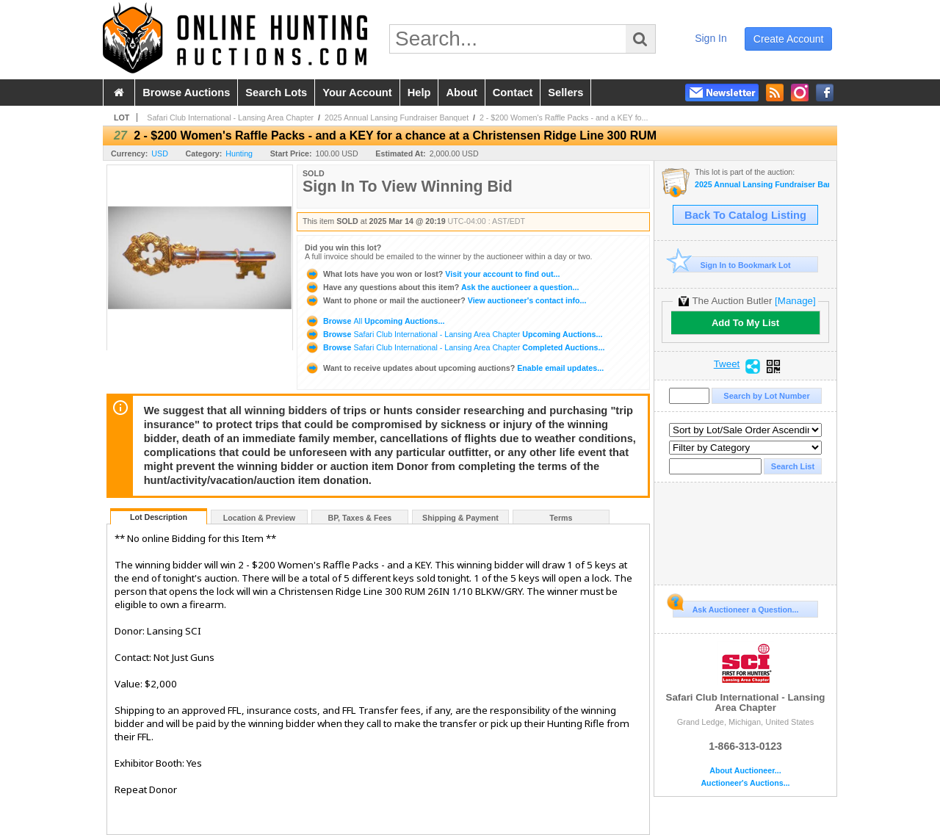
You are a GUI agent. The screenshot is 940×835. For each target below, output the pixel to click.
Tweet (727, 364)
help (419, 92)
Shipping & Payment (460, 517)
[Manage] (795, 300)
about (461, 92)
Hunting (239, 153)
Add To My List (745, 322)
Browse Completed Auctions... (454, 347)
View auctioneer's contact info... (445, 300)
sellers (565, 92)
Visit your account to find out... (432, 274)
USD (159, 153)
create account (788, 39)
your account (356, 92)
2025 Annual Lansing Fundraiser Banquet (397, 117)
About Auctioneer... (745, 771)
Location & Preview (259, 517)
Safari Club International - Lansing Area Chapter (230, 117)
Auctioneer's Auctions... (745, 783)
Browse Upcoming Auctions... (374, 321)
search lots (276, 92)
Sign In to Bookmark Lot (732, 264)
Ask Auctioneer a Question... (735, 607)
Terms (560, 517)
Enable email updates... (454, 368)
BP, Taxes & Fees (360, 517)
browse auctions (186, 92)
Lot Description (158, 517)
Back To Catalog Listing (745, 215)
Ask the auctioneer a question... (442, 287)
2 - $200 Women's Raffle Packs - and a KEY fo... (564, 117)
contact (513, 92)
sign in (711, 38)
